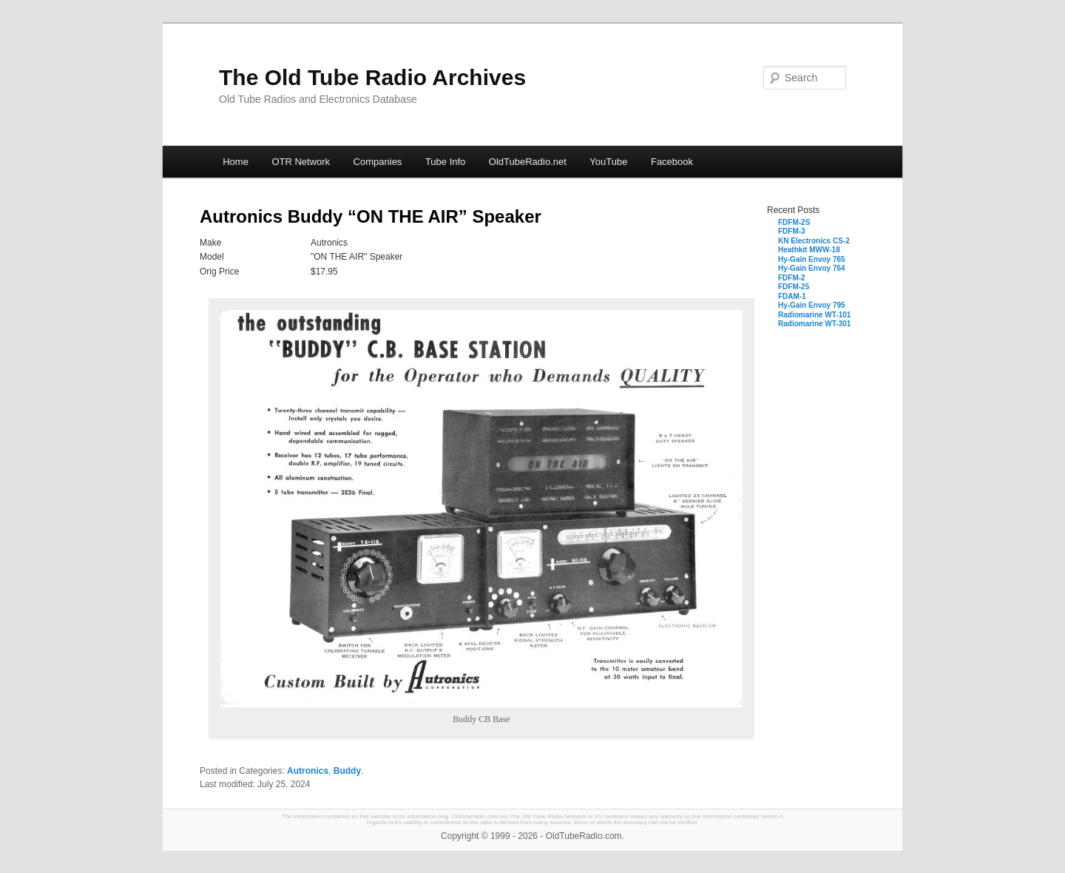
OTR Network (300, 161)
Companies (378, 161)
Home (235, 161)
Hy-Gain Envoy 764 (811, 268)
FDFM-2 (791, 278)
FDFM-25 (793, 287)
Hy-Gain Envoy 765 (811, 259)
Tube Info (445, 161)
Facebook (672, 161)
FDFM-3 (791, 231)
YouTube (608, 161)
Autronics (307, 771)
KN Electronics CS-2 (814, 241)
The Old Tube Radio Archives (372, 77)
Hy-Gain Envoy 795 (811, 305)
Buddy (347, 771)
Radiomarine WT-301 (814, 324)
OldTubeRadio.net (528, 161)
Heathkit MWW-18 (809, 250)
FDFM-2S (794, 222)
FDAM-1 (792, 296)
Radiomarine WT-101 (814, 315)
